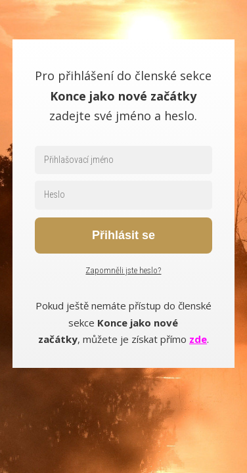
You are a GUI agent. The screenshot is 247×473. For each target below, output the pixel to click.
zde (198, 339)
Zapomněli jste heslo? (123, 270)
